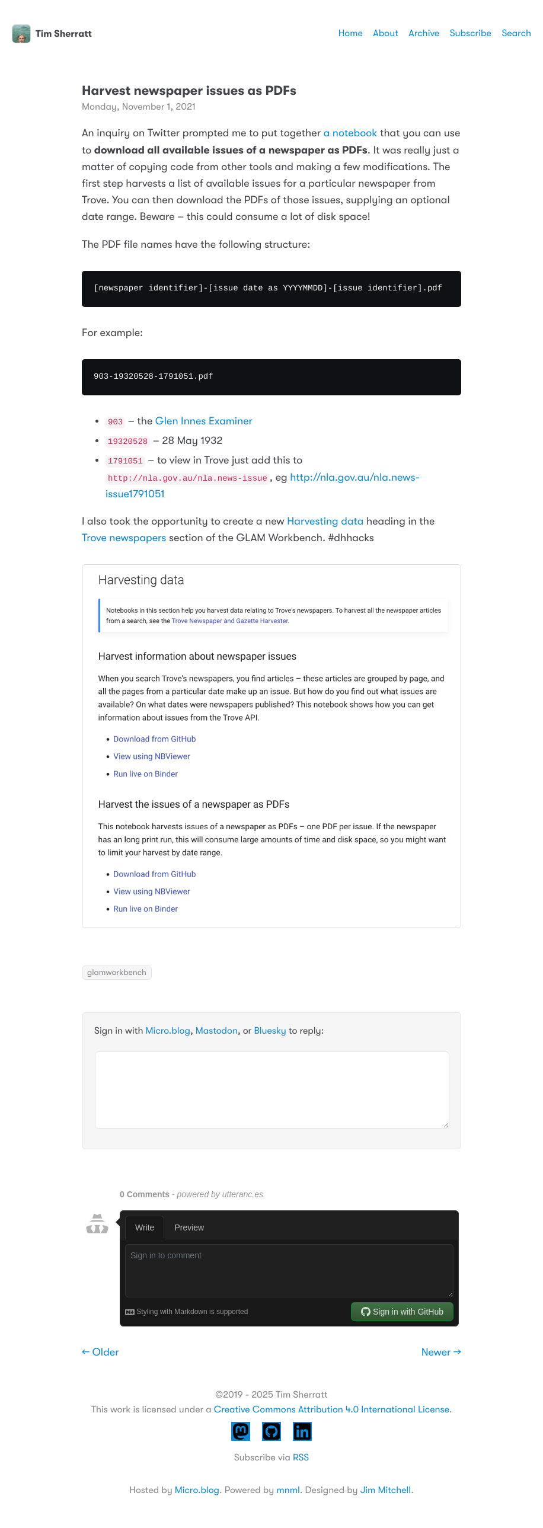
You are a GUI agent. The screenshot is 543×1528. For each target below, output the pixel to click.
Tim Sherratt (52, 33)
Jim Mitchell (385, 1490)
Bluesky (270, 1030)
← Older (100, 1352)
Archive (423, 33)
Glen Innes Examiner (204, 421)
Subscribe (470, 33)
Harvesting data (325, 522)
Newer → (441, 1352)
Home (350, 33)
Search (516, 33)
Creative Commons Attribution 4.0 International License (331, 1409)
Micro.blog (168, 1030)
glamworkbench (116, 972)
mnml (287, 1490)
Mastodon (217, 1030)
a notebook (351, 133)
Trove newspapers (124, 538)
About (385, 33)
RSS (301, 1457)
